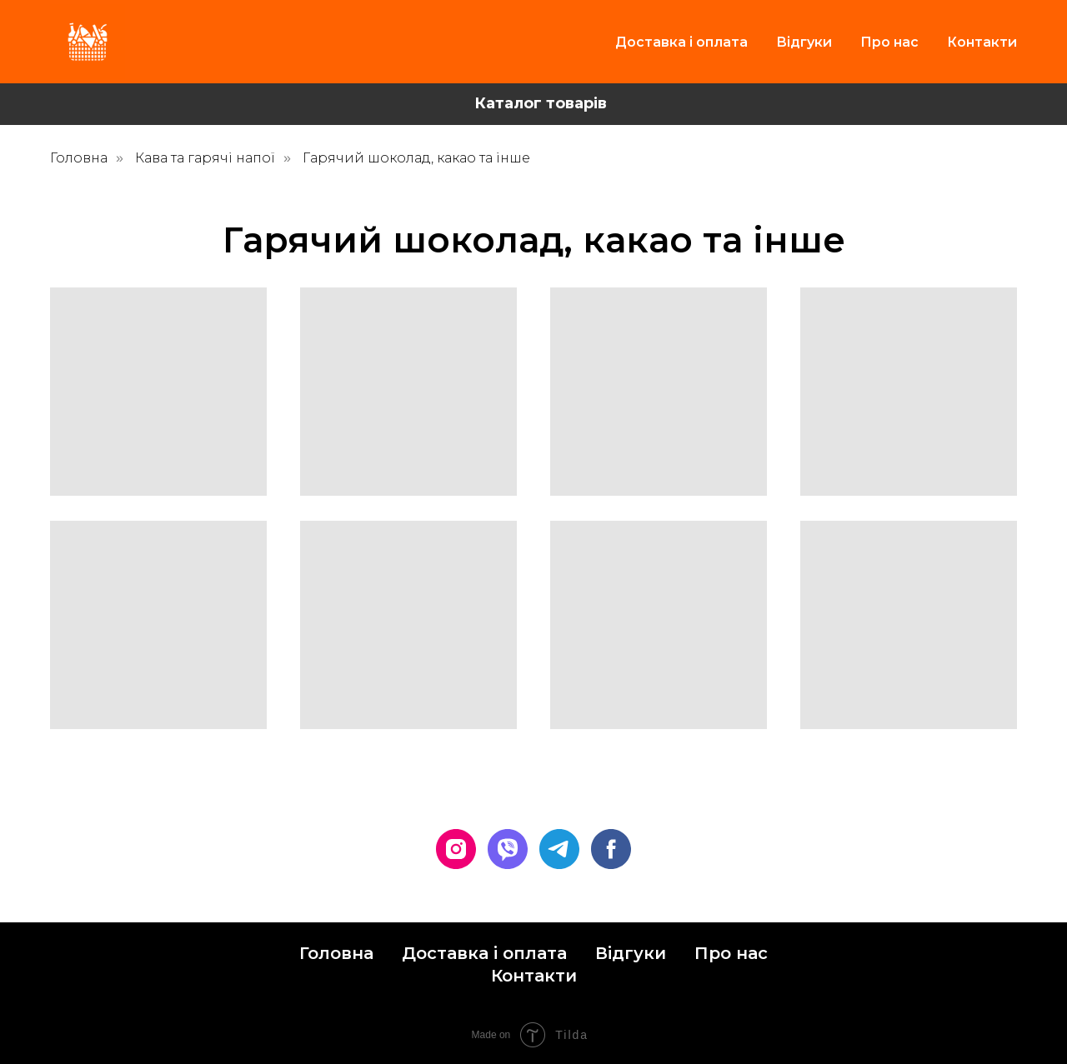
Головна (79, 158)
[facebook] (611, 849)
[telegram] (559, 849)
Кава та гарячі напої (205, 158)
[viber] (508, 849)
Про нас (889, 42)
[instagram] (456, 849)
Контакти (982, 42)
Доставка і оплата (681, 42)
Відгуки (804, 42)
